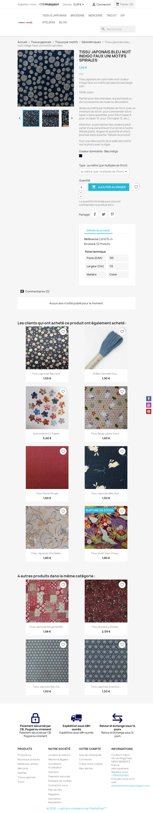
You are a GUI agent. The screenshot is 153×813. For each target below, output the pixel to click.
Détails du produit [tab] (98, 230)
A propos (53, 772)
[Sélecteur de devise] (79, 5)
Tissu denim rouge (47, 493)
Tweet (103, 214)
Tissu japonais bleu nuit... (47, 373)
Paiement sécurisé (59, 776)
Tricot (111, 15)
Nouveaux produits (29, 759)
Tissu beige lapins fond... (106, 433)
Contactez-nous (58, 785)
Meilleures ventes (28, 763)
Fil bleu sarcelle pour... (106, 373)
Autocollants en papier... (47, 433)
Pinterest (112, 214)
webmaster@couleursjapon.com (130, 785)
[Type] (104, 171)
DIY (123, 15)
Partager (94, 214)
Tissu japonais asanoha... (106, 686)
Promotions (24, 755)
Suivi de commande (90, 755)
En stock (90, 244)
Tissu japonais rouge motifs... (47, 626)
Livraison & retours (59, 755)
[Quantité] (83, 187)
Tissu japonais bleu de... (47, 686)
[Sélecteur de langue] (53, 5)
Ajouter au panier (109, 187)
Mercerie (95, 15)
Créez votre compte (91, 763)
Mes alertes (86, 768)
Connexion (85, 759)
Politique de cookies (60, 780)
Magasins (53, 794)
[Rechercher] (117, 29)
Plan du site (55, 789)
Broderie (78, 15)
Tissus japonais (54, 15)
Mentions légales (58, 759)
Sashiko (22, 772)
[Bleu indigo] (81, 156)
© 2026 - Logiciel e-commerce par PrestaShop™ (76, 808)
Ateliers (48, 22)
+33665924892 (120, 775)
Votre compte (90, 749)
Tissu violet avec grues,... (106, 553)
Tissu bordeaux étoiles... (106, 626)
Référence (91, 239)
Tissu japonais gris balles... (47, 553)
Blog (63, 22)
